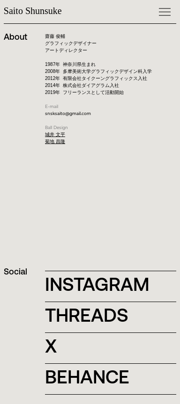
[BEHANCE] (93, 377)
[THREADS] (93, 315)
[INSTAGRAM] (101, 284)
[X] (88, 346)
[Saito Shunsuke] (50, 10)
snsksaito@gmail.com (68, 113)
